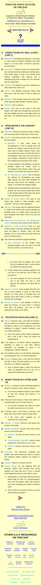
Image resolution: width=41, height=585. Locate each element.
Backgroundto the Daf (20, 543)
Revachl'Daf (34, 549)
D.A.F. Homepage (20, 526)
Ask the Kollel (12, 575)
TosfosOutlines (17, 549)
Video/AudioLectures (28, 563)
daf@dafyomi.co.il (13, 21)
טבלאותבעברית (18, 556)
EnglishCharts (25, 549)
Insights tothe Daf (10, 543)
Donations (26, 579)
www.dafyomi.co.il (27, 21)
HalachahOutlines (7, 549)
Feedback (13, 582)
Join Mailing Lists (28, 572)
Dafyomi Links (26, 582)
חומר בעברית (15, 579)
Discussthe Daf (19, 563)
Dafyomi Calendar (27, 575)
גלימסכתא (10, 563)
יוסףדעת (24, 556)
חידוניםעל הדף (31, 556)
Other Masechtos (12, 572)
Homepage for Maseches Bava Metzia (20, 517)
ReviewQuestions (31, 543)
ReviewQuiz (9, 556)
